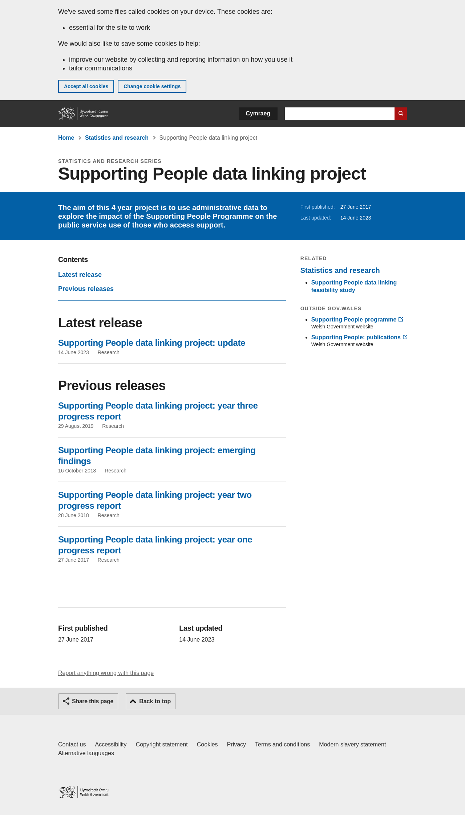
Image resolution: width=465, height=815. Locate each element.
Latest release (80, 274)
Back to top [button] (155, 701)
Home (66, 138)
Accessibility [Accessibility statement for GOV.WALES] (110, 744)
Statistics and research (117, 138)
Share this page (92, 701)
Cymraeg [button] (258, 113)
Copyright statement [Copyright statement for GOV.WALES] (162, 744)
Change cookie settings (152, 86)
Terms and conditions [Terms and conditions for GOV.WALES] (282, 744)
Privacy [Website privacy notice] (236, 744)
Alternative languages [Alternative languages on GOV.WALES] (86, 753)
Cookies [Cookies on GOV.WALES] (207, 744)
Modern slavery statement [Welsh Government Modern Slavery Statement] (352, 744)
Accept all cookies (86, 86)
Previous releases (86, 288)
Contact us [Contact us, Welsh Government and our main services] (72, 744)
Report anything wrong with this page (106, 673)
